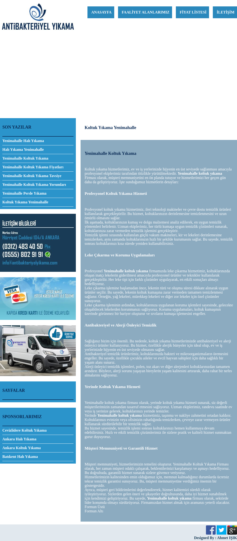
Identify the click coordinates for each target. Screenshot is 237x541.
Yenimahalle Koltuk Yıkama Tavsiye (31, 176)
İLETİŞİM (225, 12)
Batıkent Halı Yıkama (20, 457)
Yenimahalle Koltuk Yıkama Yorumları (34, 185)
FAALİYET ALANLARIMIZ (146, 12)
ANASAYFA (101, 12)
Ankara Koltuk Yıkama (21, 448)
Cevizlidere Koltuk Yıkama (24, 430)
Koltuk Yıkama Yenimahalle (25, 202)
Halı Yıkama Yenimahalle (23, 150)
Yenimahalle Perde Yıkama (24, 193)
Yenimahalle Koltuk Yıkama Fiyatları (33, 167)
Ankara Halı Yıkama (19, 439)
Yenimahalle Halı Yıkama (23, 141)
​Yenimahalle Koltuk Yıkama (25, 158)
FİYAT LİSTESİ (193, 12)
